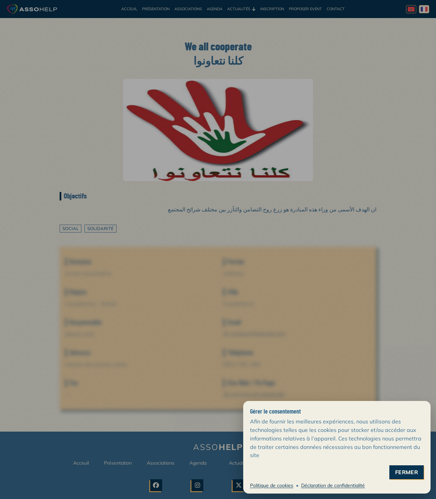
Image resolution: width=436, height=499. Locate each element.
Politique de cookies (271, 485)
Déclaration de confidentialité (333, 485)
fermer (406, 472)
